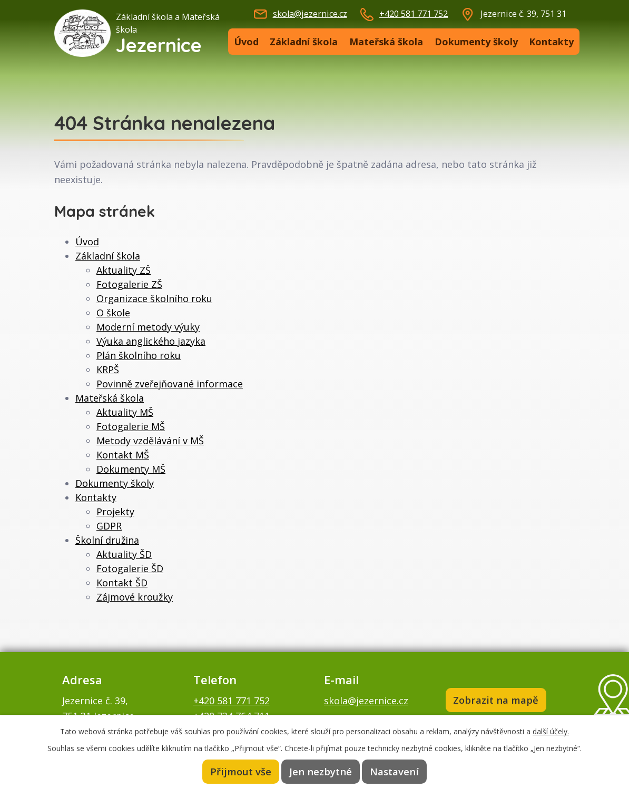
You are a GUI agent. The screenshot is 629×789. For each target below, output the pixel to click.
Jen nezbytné (320, 771)
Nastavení (393, 771)
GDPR (109, 526)
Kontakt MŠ (122, 454)
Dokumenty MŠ (130, 469)
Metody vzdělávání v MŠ (150, 440)
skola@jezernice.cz (310, 13)
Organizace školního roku (154, 298)
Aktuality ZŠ (123, 270)
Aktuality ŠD (124, 554)
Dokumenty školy (476, 41)
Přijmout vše (242, 771)
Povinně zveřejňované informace (169, 383)
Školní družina (107, 540)
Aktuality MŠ (124, 412)
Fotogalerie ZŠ (129, 284)
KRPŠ (107, 369)
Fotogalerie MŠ (130, 426)
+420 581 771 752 (413, 13)
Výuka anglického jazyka (150, 341)
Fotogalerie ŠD (129, 568)
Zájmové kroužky (134, 597)
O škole (113, 312)
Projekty (115, 511)
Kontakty (551, 41)
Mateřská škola (386, 41)
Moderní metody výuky (148, 327)
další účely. (551, 731)
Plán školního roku (138, 355)
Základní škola (304, 41)
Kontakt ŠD (122, 582)
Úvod (246, 41)
